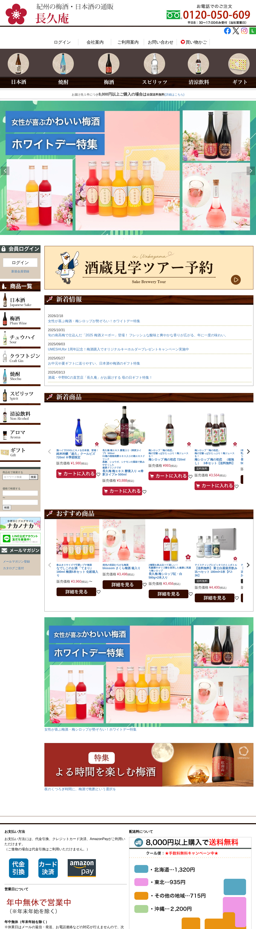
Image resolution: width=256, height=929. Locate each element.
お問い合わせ (160, 42)
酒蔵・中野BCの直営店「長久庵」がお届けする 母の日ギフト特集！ (100, 377)
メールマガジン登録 (16, 561)
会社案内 (95, 42)
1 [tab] (124, 239)
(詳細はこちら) (174, 94)
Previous (5, 171)
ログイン (62, 42)
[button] (49, 451)
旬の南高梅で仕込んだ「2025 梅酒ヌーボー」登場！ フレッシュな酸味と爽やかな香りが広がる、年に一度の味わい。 (138, 335)
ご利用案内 (128, 42)
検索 (33, 477)
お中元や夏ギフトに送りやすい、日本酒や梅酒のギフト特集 (94, 363)
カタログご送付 (13, 568)
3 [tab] (130, 239)
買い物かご (193, 42)
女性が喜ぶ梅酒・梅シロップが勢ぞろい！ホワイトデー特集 (94, 321)
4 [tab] (133, 239)
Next (251, 171)
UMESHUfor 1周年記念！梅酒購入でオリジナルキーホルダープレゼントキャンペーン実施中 (118, 349)
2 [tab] (127, 239)
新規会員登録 (20, 271)
